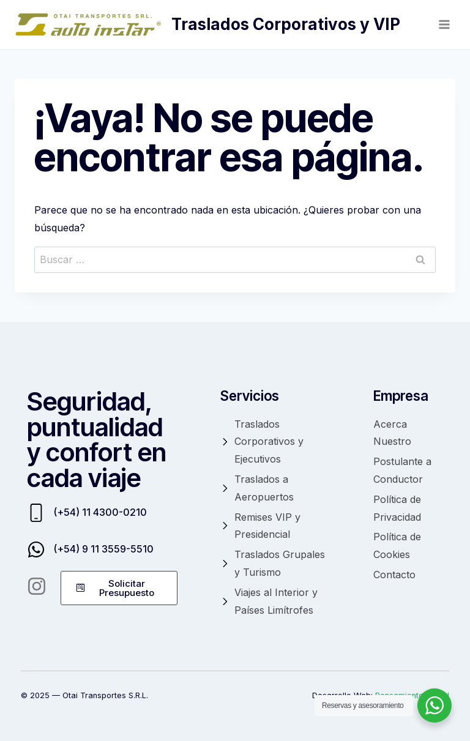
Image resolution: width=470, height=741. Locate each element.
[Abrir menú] (444, 24)
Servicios (249, 395)
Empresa (400, 395)
